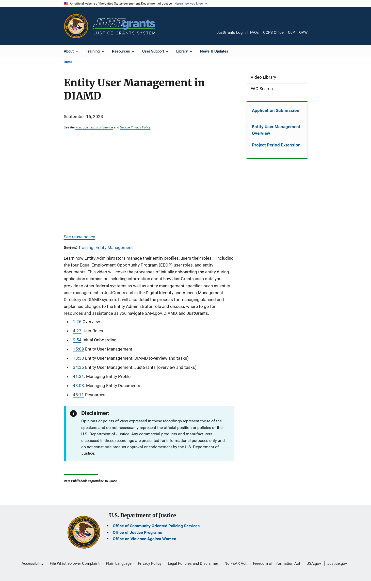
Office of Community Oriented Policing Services (156, 525)
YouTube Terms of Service (94, 127)
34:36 (78, 367)
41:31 (78, 376)
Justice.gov (337, 563)
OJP (291, 32)
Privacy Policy (150, 563)
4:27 (77, 330)
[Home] (124, 26)
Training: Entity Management (105, 247)
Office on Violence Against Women (144, 538)
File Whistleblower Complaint (75, 563)
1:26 (77, 321)
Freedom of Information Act (276, 563)
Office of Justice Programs (137, 532)
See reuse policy (79, 236)
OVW (303, 32)
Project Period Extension (276, 144)
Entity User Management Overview (276, 130)
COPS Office (273, 32)
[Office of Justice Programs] (76, 26)
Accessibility (32, 563)
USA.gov (314, 563)
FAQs (254, 32)
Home (68, 62)
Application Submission (275, 110)
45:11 (78, 394)
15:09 (78, 349)
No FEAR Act (235, 563)
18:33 (78, 358)
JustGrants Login (231, 32)
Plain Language (119, 563)
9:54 (77, 339)
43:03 (78, 385)
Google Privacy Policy (135, 127)
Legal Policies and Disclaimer (193, 563)
